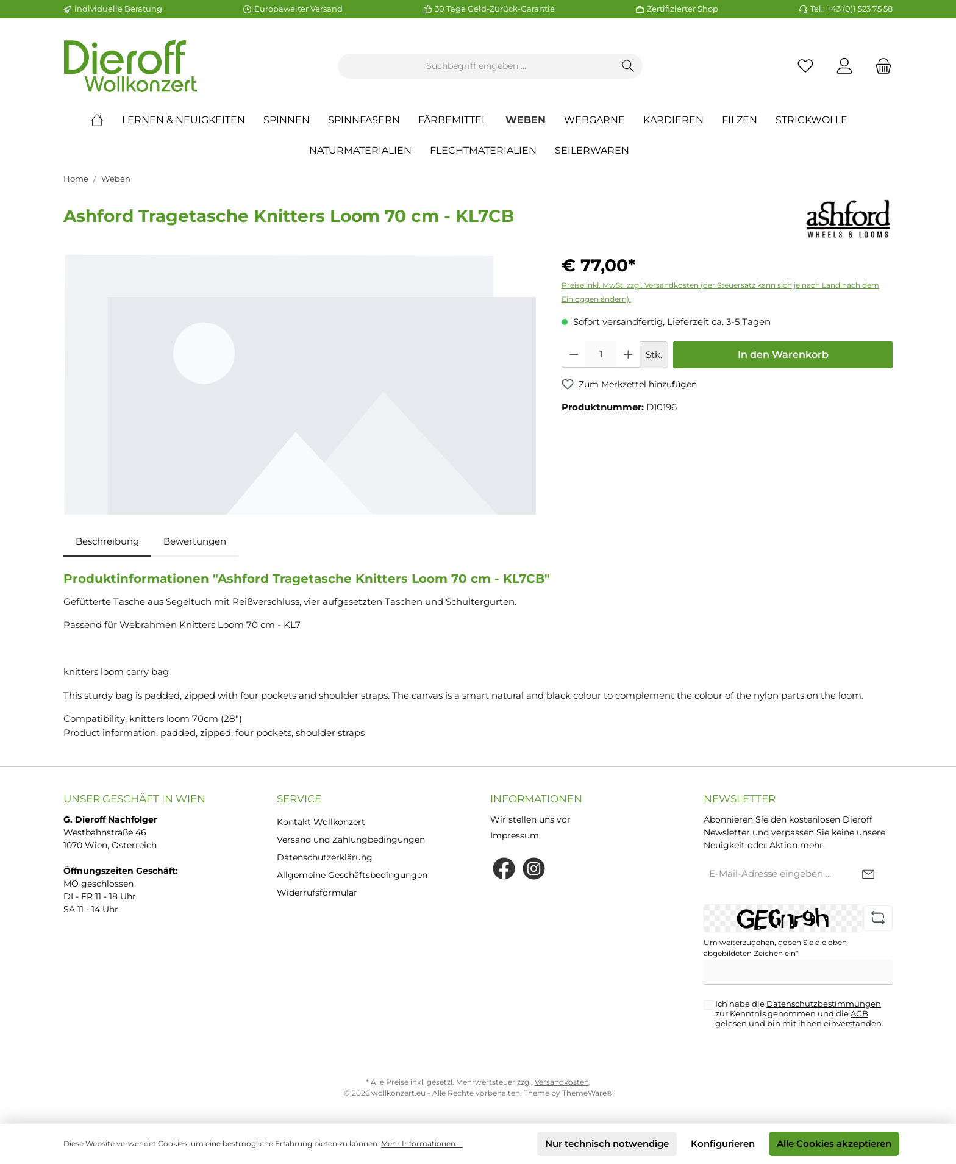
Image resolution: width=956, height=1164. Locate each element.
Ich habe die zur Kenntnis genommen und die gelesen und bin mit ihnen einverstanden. (799, 1013)
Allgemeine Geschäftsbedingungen (352, 874)
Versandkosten (562, 1082)
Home (75, 179)
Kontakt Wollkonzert (321, 821)
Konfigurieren (723, 1143)
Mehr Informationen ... (422, 1143)
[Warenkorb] (880, 66)
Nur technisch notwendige (607, 1143)
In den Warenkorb (783, 354)
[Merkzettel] (805, 66)
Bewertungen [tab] (194, 541)
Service (299, 799)
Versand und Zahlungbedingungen (351, 839)
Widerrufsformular (317, 892)
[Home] (106, 120)
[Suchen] (628, 66)
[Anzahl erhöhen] (628, 354)
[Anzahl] (600, 354)
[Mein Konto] (844, 66)
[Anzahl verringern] (574, 354)
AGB (859, 1013)
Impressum (514, 835)
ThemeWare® (587, 1093)
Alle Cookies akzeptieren (834, 1143)
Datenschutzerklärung (325, 857)
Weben (115, 179)
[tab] (107, 542)
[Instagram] (534, 868)
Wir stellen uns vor (530, 819)
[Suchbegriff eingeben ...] (476, 66)
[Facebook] (504, 868)
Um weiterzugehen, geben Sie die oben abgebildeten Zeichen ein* (775, 948)
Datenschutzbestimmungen (823, 1004)
